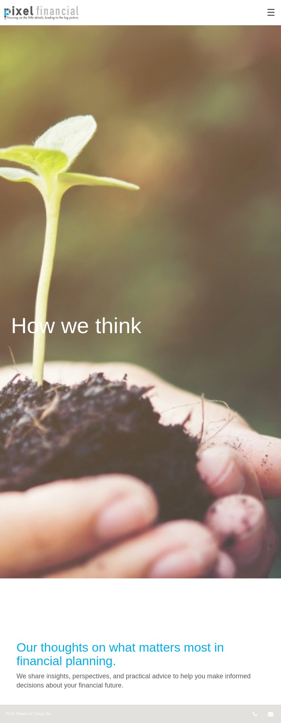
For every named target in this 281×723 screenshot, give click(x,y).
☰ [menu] (271, 12)
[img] (140, 289)
